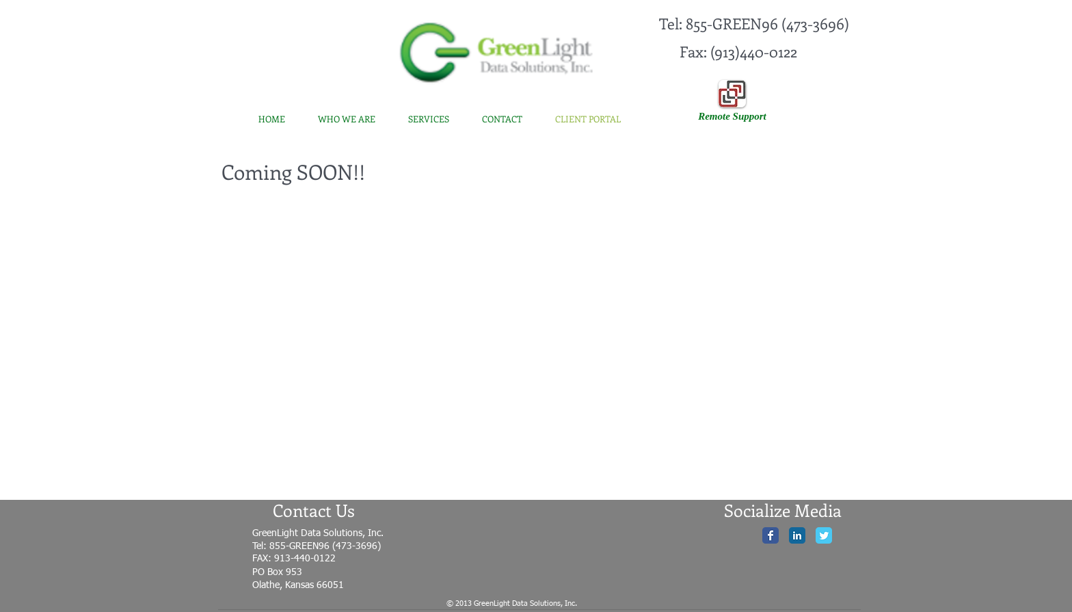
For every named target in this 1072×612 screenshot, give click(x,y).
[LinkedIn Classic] (797, 535)
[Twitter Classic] (824, 535)
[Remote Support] (732, 116)
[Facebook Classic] (770, 535)
